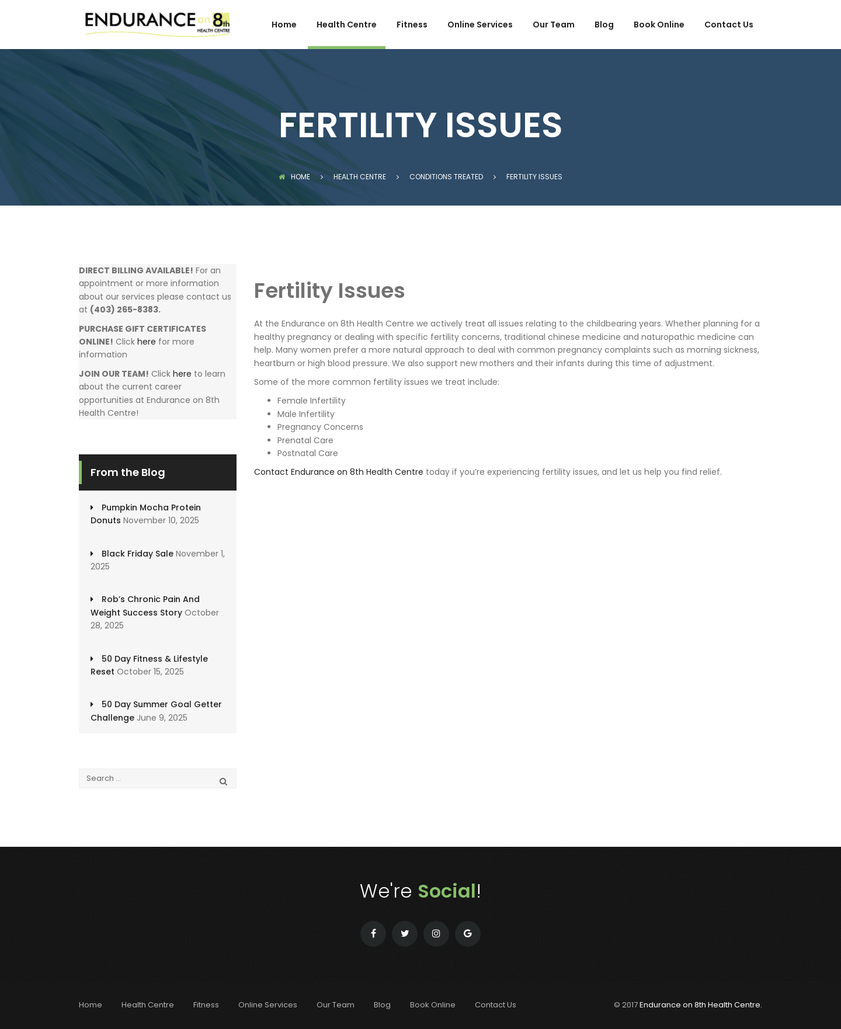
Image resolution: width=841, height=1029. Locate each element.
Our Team (554, 25)
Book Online (659, 25)
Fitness (412, 25)
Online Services (480, 25)
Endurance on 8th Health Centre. (701, 1004)
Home (284, 25)
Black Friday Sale (137, 553)
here (146, 341)
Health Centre (347, 25)
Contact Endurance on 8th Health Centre (338, 472)
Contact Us (728, 25)
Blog (604, 25)
